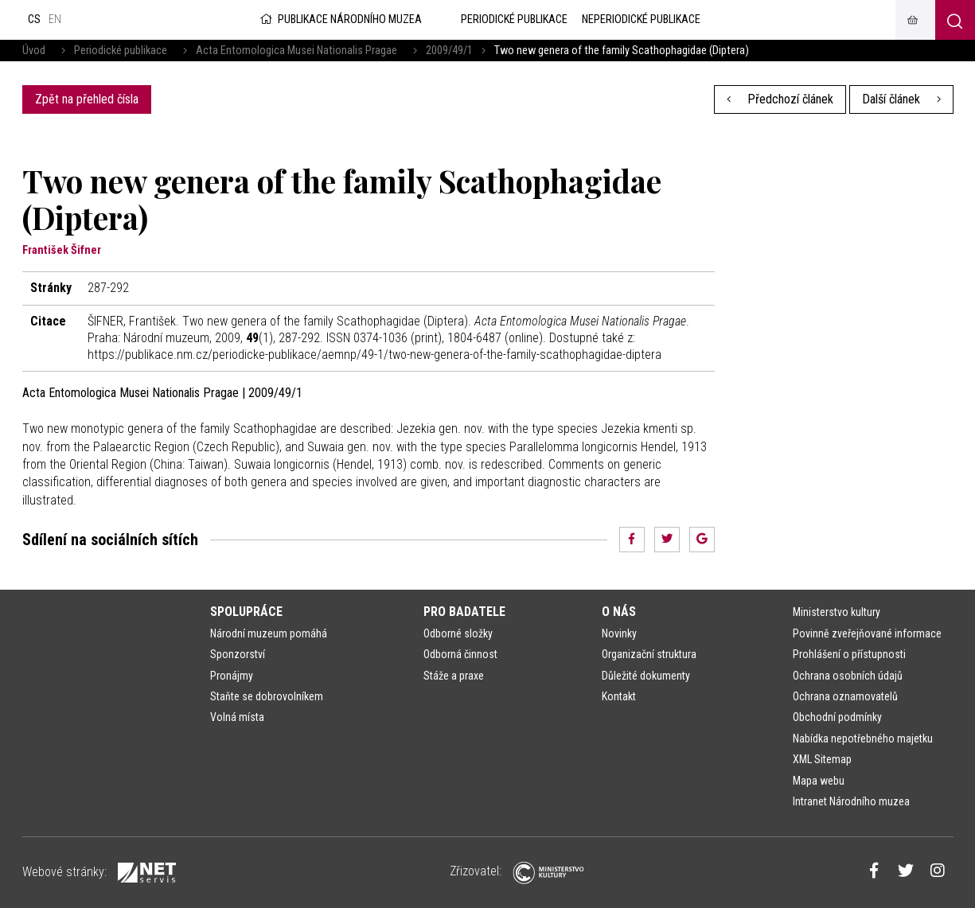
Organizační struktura (649, 654)
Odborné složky (458, 633)
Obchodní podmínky (837, 717)
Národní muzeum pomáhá (268, 633)
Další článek (901, 99)
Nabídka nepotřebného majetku (863, 738)
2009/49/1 (449, 50)
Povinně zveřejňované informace (867, 633)
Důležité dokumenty (646, 675)
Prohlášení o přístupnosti (849, 654)
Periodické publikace (120, 50)
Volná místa (237, 717)
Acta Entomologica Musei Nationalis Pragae (296, 50)
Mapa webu (818, 780)
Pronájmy (231, 675)
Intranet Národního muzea (851, 801)
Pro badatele (464, 611)
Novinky (619, 633)
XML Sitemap (822, 759)
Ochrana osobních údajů (848, 675)
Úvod (33, 50)
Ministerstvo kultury (836, 612)
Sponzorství (237, 654)
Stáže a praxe (453, 675)
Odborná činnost (460, 654)
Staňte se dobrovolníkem (266, 696)
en (55, 19)
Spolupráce (246, 611)
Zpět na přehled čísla (86, 99)
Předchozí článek (780, 99)
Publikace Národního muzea (340, 19)
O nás (619, 611)
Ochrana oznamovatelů (845, 696)
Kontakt (619, 696)
